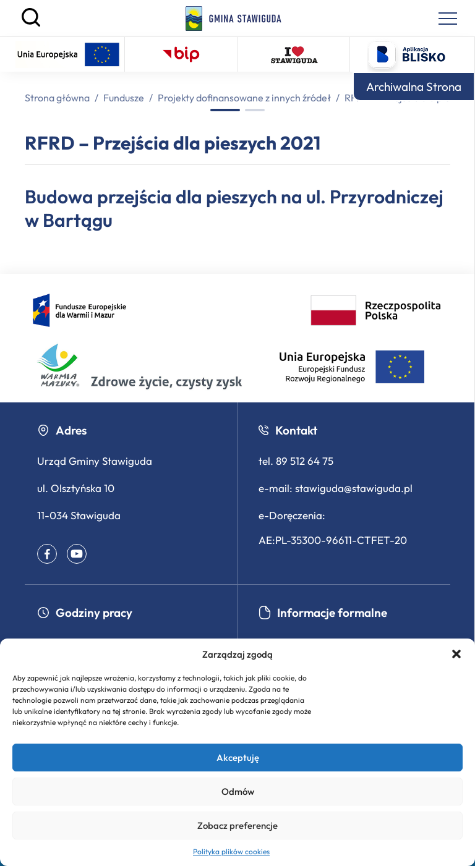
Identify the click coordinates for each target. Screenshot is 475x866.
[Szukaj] (31, 23)
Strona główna (57, 97)
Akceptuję (237, 757)
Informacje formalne (323, 612)
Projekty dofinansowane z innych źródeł (244, 97)
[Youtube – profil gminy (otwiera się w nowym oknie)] (77, 554)
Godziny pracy (84, 612)
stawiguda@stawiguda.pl (354, 488)
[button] (456, 654)
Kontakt (288, 430)
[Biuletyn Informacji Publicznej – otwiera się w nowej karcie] (181, 54)
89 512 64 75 (304, 460)
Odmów (237, 791)
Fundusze (123, 97)
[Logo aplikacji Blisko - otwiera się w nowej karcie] (406, 54)
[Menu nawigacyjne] (448, 18)
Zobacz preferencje (237, 825)
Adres (62, 430)
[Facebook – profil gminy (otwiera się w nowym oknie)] (47, 554)
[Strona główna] (233, 18)
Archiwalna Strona (413, 86)
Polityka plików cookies (231, 851)
